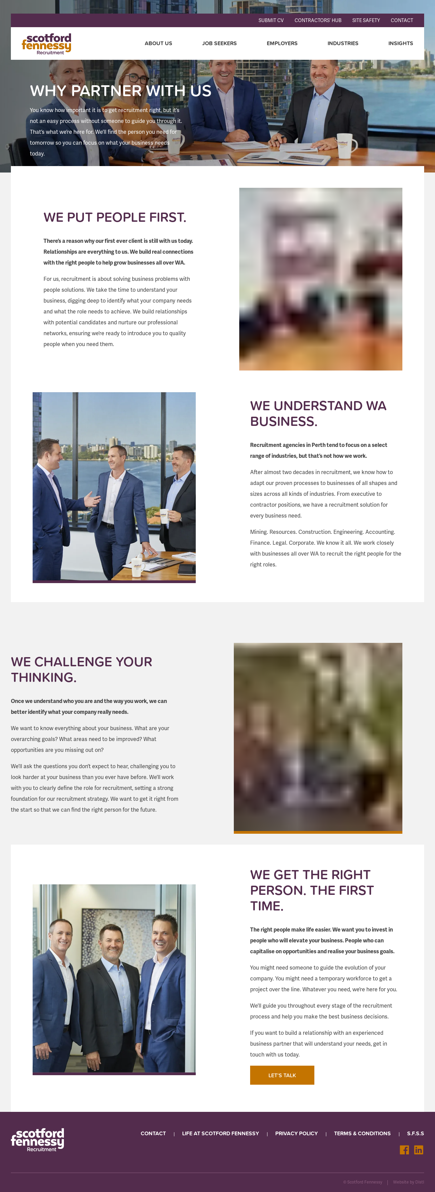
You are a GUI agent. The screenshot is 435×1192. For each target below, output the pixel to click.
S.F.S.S (415, 1133)
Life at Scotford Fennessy (220, 1133)
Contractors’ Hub (318, 20)
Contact (402, 20)
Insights (400, 43)
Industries (343, 43)
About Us (158, 43)
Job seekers (219, 43)
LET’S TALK (282, 1075)
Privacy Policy (296, 1133)
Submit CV (271, 20)
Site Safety (366, 20)
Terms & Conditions (362, 1133)
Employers (282, 43)
